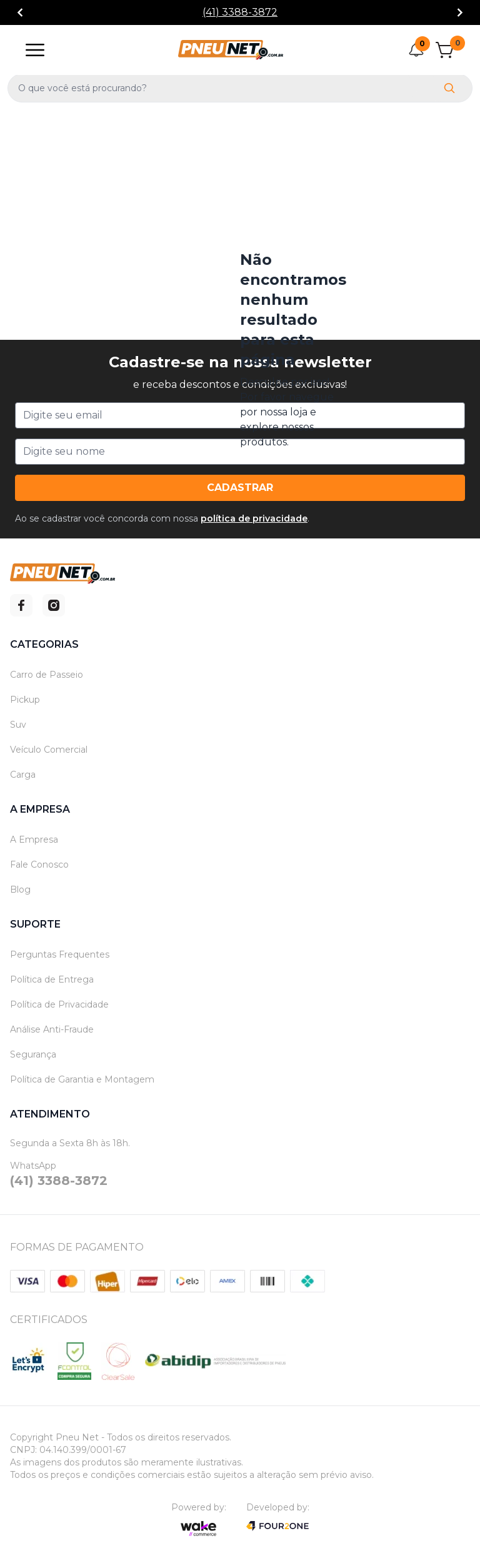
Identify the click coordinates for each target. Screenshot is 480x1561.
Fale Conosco (39, 864)
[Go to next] (460, 12)
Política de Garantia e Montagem (82, 1079)
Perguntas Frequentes (59, 954)
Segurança (33, 1054)
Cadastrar (240, 487)
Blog (20, 889)
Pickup (25, 699)
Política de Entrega (52, 979)
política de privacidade (254, 518)
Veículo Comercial (49, 749)
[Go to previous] (20, 12)
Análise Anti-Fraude (52, 1029)
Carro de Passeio (46, 674)
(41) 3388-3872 (240, 12)
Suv (18, 724)
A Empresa (34, 839)
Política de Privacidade (59, 1004)
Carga (23, 774)
